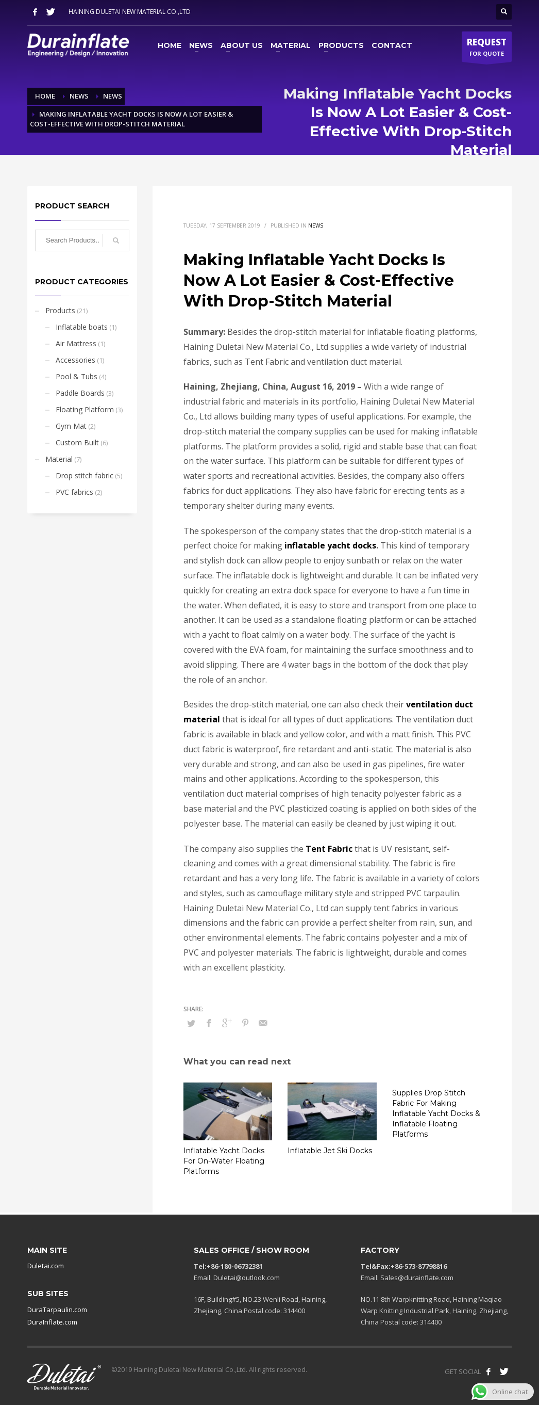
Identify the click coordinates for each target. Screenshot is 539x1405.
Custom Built (77, 442)
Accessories (75, 360)
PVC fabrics (74, 492)
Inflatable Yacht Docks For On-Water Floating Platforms (223, 1161)
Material (59, 459)
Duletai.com (45, 1265)
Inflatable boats (82, 327)
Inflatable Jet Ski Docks (330, 1150)
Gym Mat (71, 426)
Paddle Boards (80, 393)
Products (60, 310)
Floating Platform (85, 409)
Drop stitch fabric (84, 475)
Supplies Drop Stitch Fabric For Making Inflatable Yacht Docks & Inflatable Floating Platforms (436, 1113)
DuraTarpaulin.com (57, 1309)
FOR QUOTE (487, 49)
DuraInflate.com (52, 1322)
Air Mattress (76, 343)
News (315, 225)
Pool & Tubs (76, 376)
